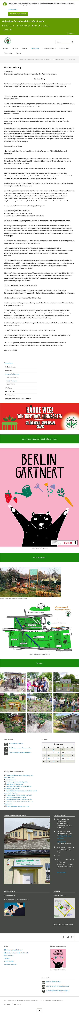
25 (67, 758)
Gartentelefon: (61, 842)
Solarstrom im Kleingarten (14, 784)
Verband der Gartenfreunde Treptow (29, 60)
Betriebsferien (61, 872)
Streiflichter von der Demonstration (20, 748)
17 (63, 755)
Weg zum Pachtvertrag (57, 60)
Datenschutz (12, 9)
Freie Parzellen (11, 780)
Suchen (72, 42)
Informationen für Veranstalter (16, 797)
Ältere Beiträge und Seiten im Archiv (17, 806)
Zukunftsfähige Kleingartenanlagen (20, 752)
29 (53, 761)
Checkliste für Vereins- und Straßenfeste (19, 795)
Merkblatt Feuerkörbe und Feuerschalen (19, 799)
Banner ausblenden (18, 14)
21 (49, 758)
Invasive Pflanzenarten (16, 743)
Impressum (7, 1004)
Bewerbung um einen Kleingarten (16, 782)
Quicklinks (70, 33)
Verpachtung (45, 60)
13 (44, 755)
